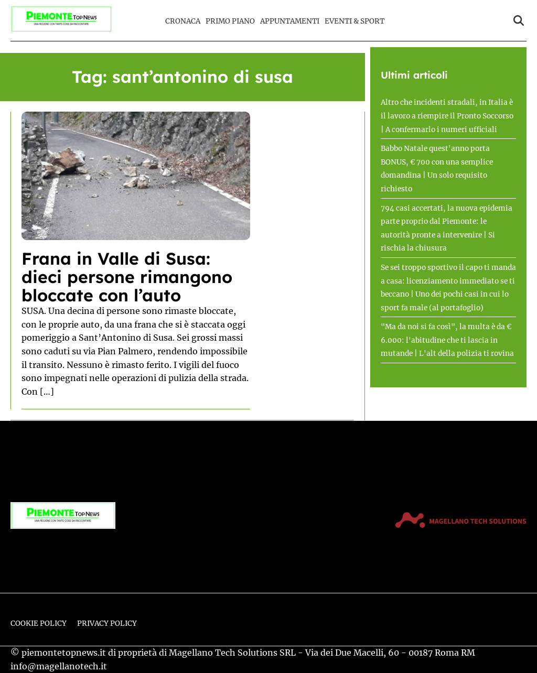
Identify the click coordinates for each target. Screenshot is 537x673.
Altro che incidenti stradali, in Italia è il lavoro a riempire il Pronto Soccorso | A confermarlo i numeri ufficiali (447, 116)
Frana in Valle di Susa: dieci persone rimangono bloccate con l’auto (127, 277)
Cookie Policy (38, 623)
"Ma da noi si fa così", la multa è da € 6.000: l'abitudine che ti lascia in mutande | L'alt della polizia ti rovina (447, 340)
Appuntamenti (289, 21)
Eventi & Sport (354, 21)
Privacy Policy (107, 623)
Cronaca (182, 21)
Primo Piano (230, 21)
